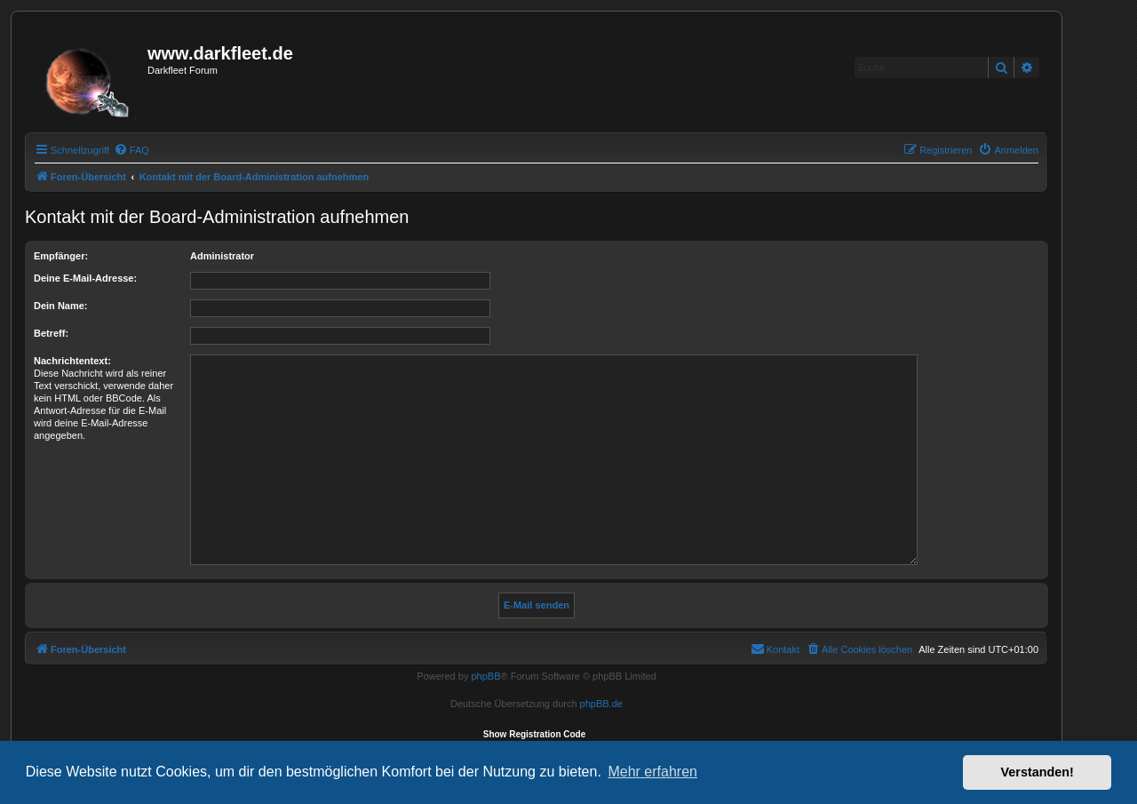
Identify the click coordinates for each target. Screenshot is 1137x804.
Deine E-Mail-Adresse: (85, 278)
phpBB (485, 676)
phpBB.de (601, 703)
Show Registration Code (534, 734)
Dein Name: (61, 305)
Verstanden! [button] (1037, 772)
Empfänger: (61, 256)
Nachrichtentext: (72, 360)
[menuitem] (131, 150)
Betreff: (51, 333)
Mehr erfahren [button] (652, 771)
